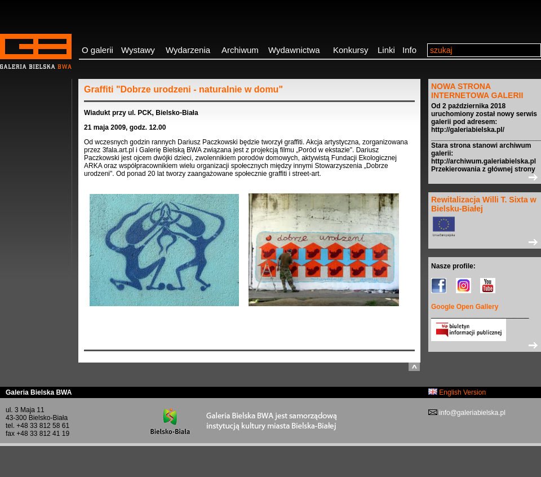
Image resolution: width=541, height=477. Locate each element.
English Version (457, 392)
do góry (414, 367)
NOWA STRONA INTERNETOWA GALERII (477, 91)
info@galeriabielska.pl (471, 413)
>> (484, 177)
